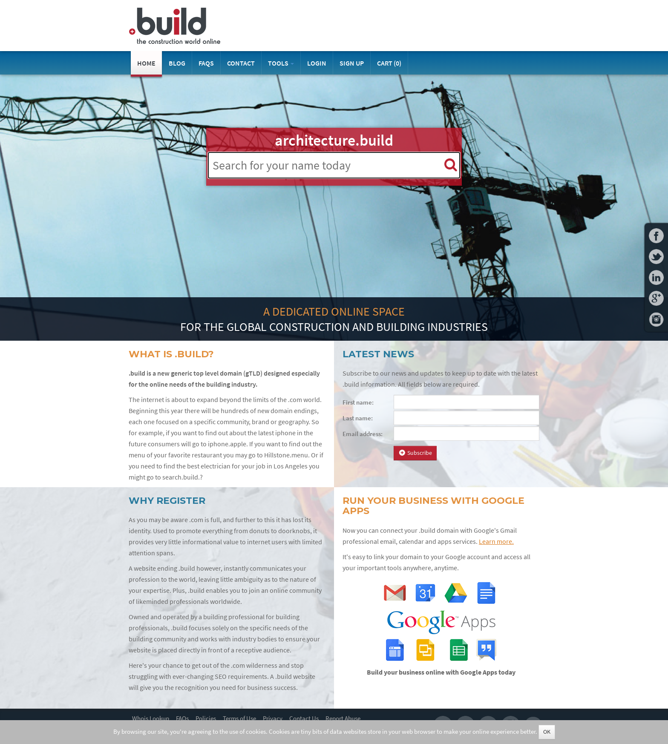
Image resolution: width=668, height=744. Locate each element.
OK (546, 732)
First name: (358, 402)
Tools (281, 63)
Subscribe (415, 453)
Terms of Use (239, 718)
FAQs (206, 63)
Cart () (389, 63)
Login (316, 63)
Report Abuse (342, 718)
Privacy (272, 718)
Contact (241, 63)
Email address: (363, 434)
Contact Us (304, 718)
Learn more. (496, 541)
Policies (206, 718)
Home (146, 63)
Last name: (358, 418)
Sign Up (352, 63)
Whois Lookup (150, 718)
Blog (177, 63)
